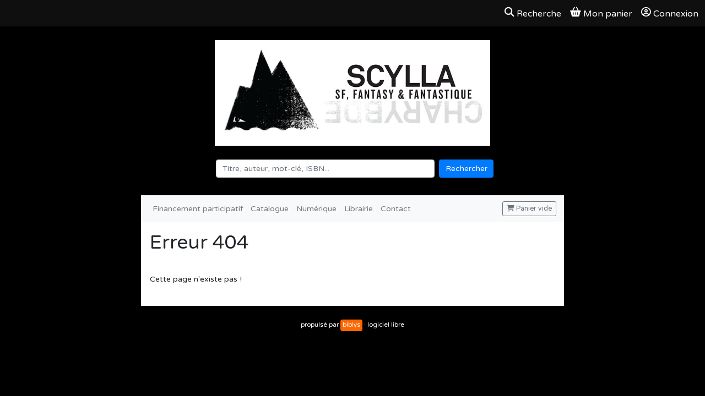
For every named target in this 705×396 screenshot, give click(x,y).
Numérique (316, 208)
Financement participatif (198, 208)
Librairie (358, 208)
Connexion (669, 13)
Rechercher (466, 168)
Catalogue (270, 208)
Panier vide (529, 209)
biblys (351, 324)
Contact (396, 208)
